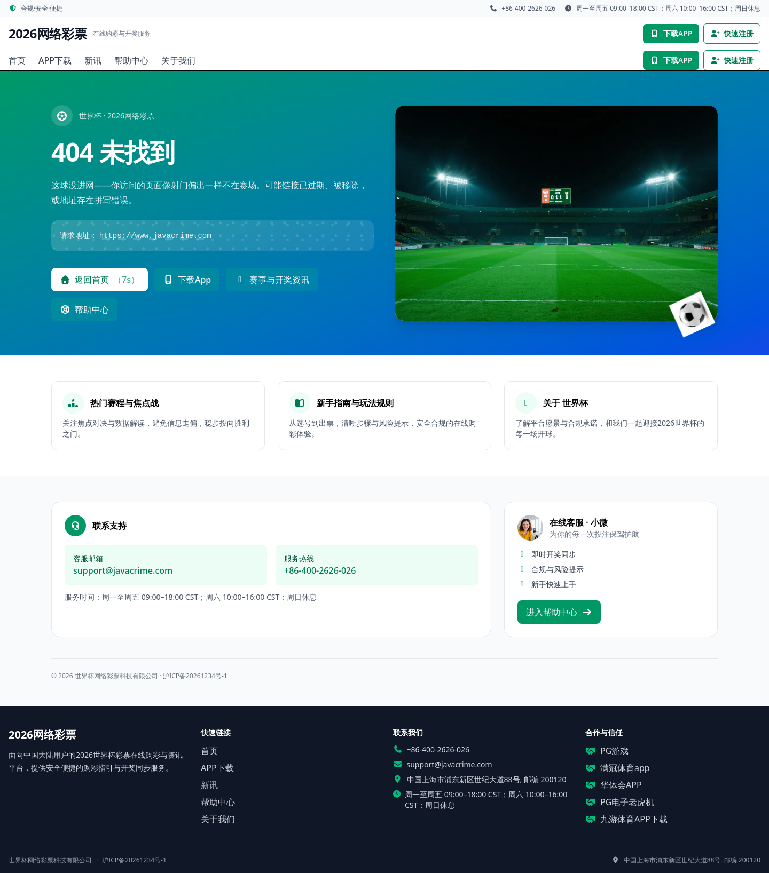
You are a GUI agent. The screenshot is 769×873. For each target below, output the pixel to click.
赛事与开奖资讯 (271, 279)
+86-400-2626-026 (320, 570)
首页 (17, 60)
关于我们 (178, 60)
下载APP (670, 33)
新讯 (92, 60)
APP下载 (55, 60)
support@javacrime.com (122, 570)
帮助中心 (131, 60)
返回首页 (99, 279)
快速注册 (732, 33)
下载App (187, 279)
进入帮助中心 (559, 612)
